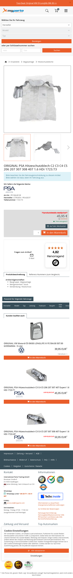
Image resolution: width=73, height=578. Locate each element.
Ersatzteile (15, 62)
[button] (71, 2)
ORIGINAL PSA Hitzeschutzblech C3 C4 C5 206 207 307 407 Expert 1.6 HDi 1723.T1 (36, 388)
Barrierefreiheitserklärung (47, 519)
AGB (37, 453)
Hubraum (42, 306)
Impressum (8, 453)
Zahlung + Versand (25, 453)
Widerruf (23, 460)
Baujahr (52, 306)
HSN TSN (60, 306)
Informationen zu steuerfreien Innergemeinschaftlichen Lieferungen (51, 504)
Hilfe (53, 460)
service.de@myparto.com (16, 503)
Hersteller (7, 306)
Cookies (7, 466)
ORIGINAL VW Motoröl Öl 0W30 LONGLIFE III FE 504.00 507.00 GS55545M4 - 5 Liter (33, 344)
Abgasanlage (28, 62)
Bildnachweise (10, 460)
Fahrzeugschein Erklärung (47, 513)
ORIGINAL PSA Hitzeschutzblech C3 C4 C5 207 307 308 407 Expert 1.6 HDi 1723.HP (36, 433)
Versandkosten (64, 218)
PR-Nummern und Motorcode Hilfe (50, 517)
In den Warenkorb (54, 232)
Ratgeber (17, 466)
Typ (24, 306)
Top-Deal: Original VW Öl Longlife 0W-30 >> (36, 3)
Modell (16, 306)
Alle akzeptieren (36, 550)
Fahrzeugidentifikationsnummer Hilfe (51, 515)
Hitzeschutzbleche (45, 62)
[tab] (15, 274)
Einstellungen (36, 556)
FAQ (45, 460)
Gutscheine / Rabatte (33, 466)
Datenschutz (35, 460)
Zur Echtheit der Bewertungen (48, 509)
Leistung (32, 306)
